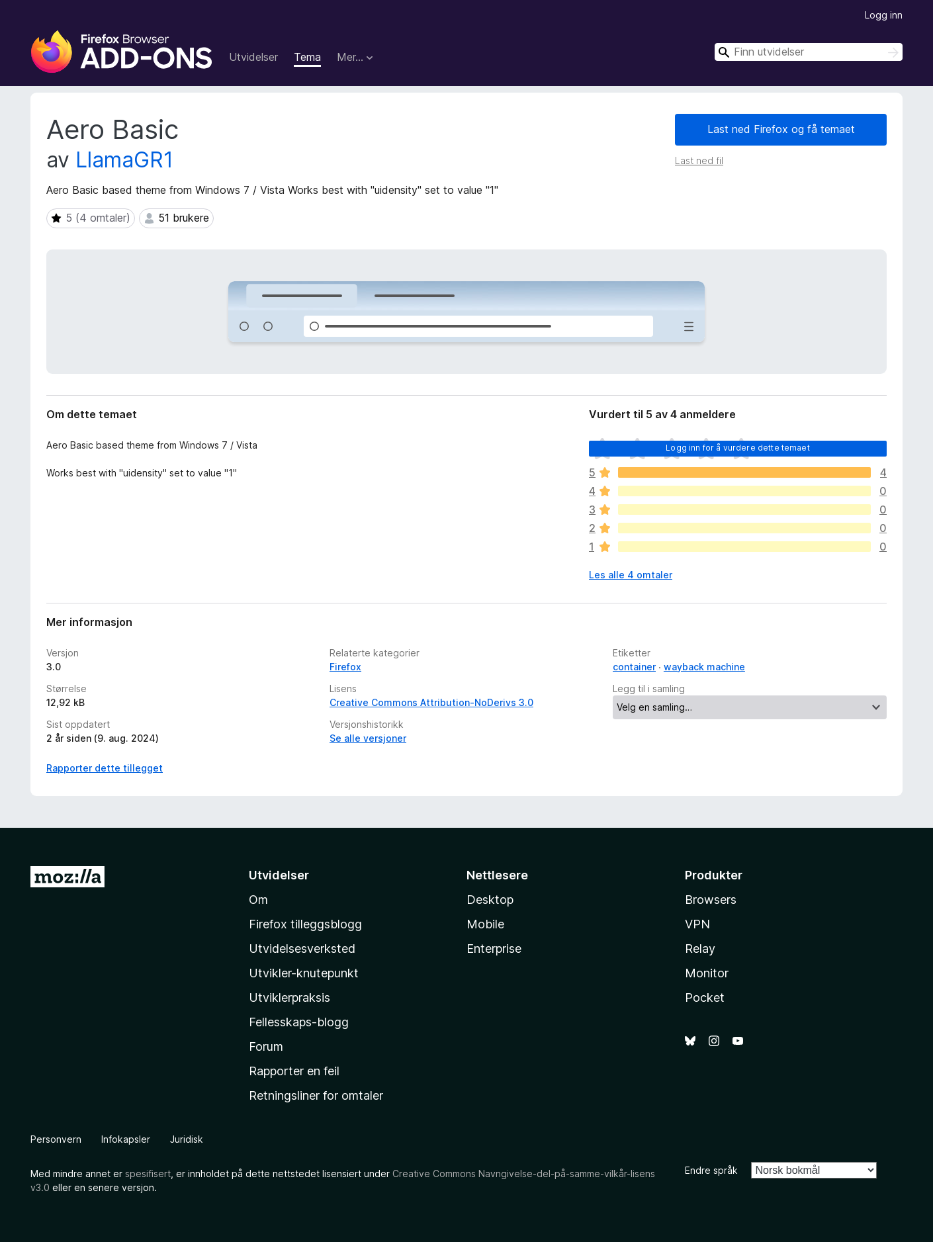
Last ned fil (699, 160)
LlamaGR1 (124, 160)
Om (258, 900)
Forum (266, 1046)
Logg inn (884, 15)
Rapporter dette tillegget (104, 768)
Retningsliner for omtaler (316, 1095)
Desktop (489, 900)
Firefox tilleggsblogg (305, 924)
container (634, 666)
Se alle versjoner (368, 738)
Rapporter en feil (294, 1071)
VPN (697, 924)
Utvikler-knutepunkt (304, 973)
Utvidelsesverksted (302, 948)
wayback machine (704, 666)
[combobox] (809, 52)
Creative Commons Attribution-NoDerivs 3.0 (431, 702)
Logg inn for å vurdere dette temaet (738, 448)
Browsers (710, 900)
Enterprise (493, 948)
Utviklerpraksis (289, 997)
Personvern (55, 1139)
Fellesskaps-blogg (299, 1022)
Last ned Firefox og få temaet (781, 129)
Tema (307, 57)
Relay (700, 948)
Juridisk (186, 1139)
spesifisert (148, 1173)
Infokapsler (125, 1139)
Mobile (485, 924)
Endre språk (711, 1170)
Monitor (707, 973)
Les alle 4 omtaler (630, 574)
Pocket (705, 997)
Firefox (345, 666)
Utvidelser (253, 57)
